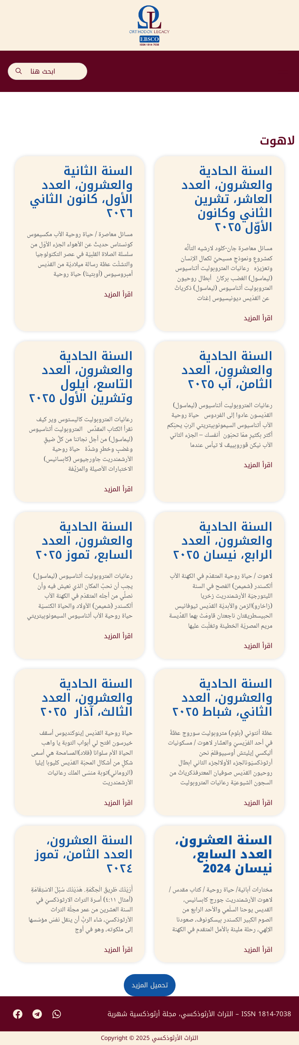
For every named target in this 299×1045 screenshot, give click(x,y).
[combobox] (47, 71)
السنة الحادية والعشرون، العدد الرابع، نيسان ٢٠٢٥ (223, 541)
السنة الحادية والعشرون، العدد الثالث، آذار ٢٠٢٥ (86, 698)
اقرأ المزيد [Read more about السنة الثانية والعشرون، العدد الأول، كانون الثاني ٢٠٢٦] (118, 294)
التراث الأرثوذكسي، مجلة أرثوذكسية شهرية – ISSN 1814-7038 (199, 1014)
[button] (283, 71)
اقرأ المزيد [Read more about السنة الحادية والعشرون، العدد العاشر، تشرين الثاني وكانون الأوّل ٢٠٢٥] (258, 318)
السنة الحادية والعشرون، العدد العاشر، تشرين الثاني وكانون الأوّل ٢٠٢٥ (227, 199)
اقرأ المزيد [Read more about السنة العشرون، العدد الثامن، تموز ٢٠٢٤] (118, 950)
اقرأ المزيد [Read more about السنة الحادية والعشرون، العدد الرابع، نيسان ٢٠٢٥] (258, 646)
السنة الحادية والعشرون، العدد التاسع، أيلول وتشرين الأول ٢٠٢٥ (81, 377)
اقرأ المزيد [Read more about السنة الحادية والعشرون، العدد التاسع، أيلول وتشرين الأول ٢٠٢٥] (118, 489)
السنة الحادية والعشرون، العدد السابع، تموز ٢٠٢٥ (84, 541)
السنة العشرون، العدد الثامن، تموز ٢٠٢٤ (84, 854)
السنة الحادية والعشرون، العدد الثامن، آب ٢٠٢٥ (227, 370)
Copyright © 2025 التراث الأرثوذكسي (149, 1038)
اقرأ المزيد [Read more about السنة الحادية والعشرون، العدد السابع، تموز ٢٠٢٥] (118, 636)
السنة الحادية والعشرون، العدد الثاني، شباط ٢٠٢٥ (222, 698)
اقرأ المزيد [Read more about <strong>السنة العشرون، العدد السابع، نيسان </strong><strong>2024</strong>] (258, 950)
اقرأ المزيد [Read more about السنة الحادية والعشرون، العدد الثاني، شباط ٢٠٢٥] (258, 803)
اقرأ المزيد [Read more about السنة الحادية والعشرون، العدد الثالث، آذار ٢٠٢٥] (118, 803)
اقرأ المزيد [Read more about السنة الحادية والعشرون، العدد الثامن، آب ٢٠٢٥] (258, 465)
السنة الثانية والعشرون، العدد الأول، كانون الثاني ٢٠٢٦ (81, 192)
